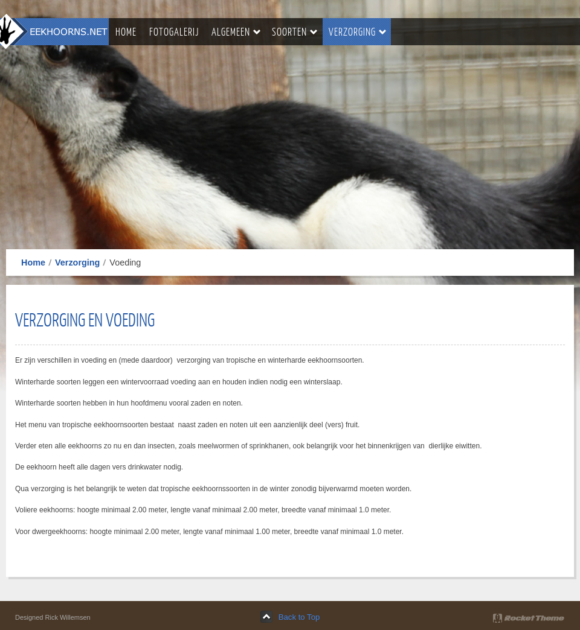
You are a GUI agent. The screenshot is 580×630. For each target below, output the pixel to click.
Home (33, 262)
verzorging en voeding (85, 319)
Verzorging (77, 262)
